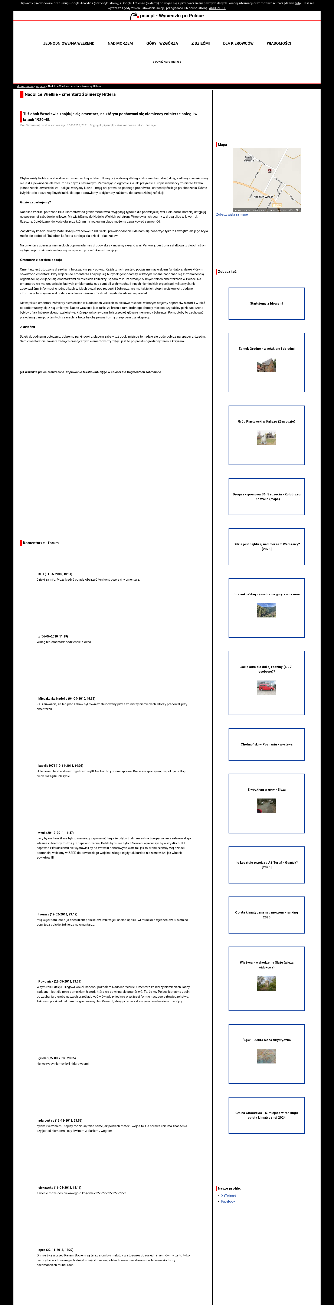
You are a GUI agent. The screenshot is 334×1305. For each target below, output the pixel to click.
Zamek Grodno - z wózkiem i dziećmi (267, 359)
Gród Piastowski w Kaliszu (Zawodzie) (266, 432)
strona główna (25, 86)
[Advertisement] (116, 164)
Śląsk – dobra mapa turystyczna (267, 1050)
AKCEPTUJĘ (217, 8)
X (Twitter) (228, 1196)
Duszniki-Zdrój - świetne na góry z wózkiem (266, 604)
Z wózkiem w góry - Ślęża (267, 800)
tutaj (298, 3)
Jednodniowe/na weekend (68, 43)
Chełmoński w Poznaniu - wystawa (266, 744)
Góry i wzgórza (162, 43)
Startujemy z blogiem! (266, 303)
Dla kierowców (238, 43)
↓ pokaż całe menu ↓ (167, 61)
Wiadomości (279, 43)
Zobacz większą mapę (232, 214)
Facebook (228, 1201)
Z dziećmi (200, 43)
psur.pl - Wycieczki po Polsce (167, 15)
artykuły (40, 86)
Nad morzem (120, 43)
